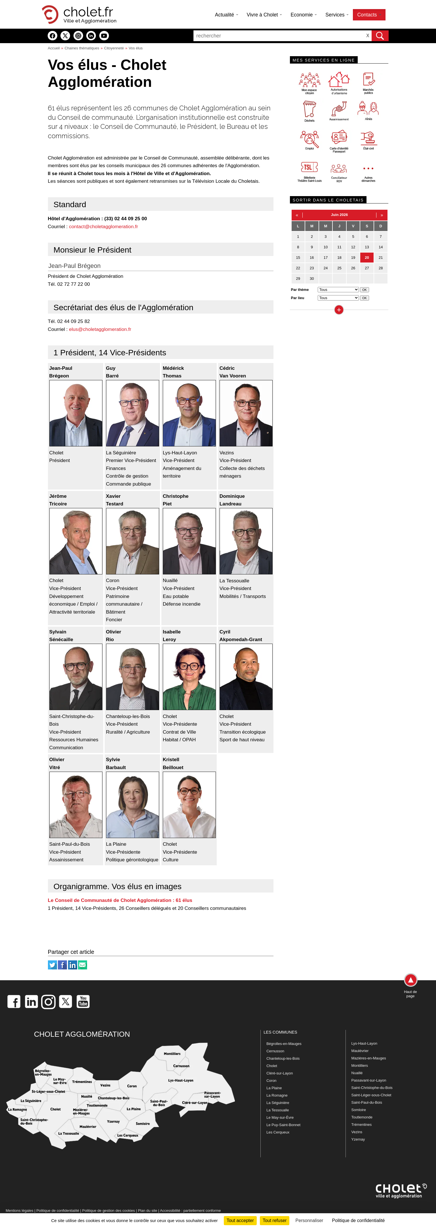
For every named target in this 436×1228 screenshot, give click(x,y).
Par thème (300, 289)
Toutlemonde (361, 1117)
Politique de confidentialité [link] (358, 1220)
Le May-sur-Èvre (280, 1117)
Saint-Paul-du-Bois (366, 1102)
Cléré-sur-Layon (279, 1073)
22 (298, 268)
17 (326, 257)
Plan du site (147, 1210)
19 (353, 257)
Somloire (358, 1110)
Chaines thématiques (82, 48)
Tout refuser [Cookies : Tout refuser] (275, 1220)
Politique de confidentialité (57, 1210)
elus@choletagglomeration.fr (100, 329)
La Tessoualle (277, 1110)
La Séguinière (277, 1103)
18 (339, 257)
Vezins (356, 1132)
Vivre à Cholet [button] (264, 15)
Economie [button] (303, 15)
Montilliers (359, 1065)
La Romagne (276, 1095)
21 (381, 257)
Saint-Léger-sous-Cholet (371, 1095)
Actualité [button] (226, 15)
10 (326, 247)
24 (326, 268)
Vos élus (136, 48)
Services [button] (337, 15)
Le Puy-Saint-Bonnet (283, 1125)
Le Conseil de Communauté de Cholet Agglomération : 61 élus (120, 900)
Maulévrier (360, 1051)
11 (339, 247)
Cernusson (275, 1051)
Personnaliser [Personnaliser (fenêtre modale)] (309, 1220)
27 (367, 268)
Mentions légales (19, 1210)
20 (367, 257)
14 (381, 247)
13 (367, 247)
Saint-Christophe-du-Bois (372, 1088)
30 (312, 278)
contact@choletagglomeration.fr (103, 226)
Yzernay (358, 1139)
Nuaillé (357, 1073)
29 (298, 278)
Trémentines (361, 1124)
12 (353, 247)
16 (312, 257)
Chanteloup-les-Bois (283, 1058)
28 (381, 268)
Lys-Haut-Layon (364, 1043)
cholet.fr (88, 12)
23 (312, 268)
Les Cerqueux (277, 1132)
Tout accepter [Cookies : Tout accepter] (240, 1220)
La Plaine (274, 1088)
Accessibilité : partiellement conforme (190, 1210)
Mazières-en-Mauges (368, 1058)
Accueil (54, 48)
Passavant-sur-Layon (368, 1080)
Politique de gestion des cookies (108, 1210)
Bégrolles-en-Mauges (284, 1044)
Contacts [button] (369, 15)
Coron (271, 1080)
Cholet (271, 1066)
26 (353, 268)
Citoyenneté (114, 48)
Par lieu (297, 298)
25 (339, 268)
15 (298, 257)
